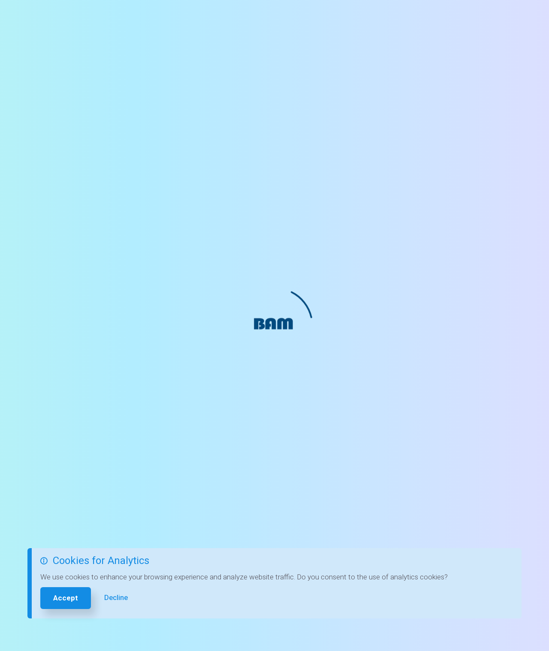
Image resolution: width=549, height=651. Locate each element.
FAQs (448, 364)
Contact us (328, 202)
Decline (116, 597)
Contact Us (244, 17)
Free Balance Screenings (172, 17)
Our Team (456, 393)
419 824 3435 (280, 364)
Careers (373, 17)
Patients (290, 17)
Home (108, 17)
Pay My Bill (501, 17)
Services (332, 17)
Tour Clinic (457, 378)
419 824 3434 (427, 16)
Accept (65, 598)
